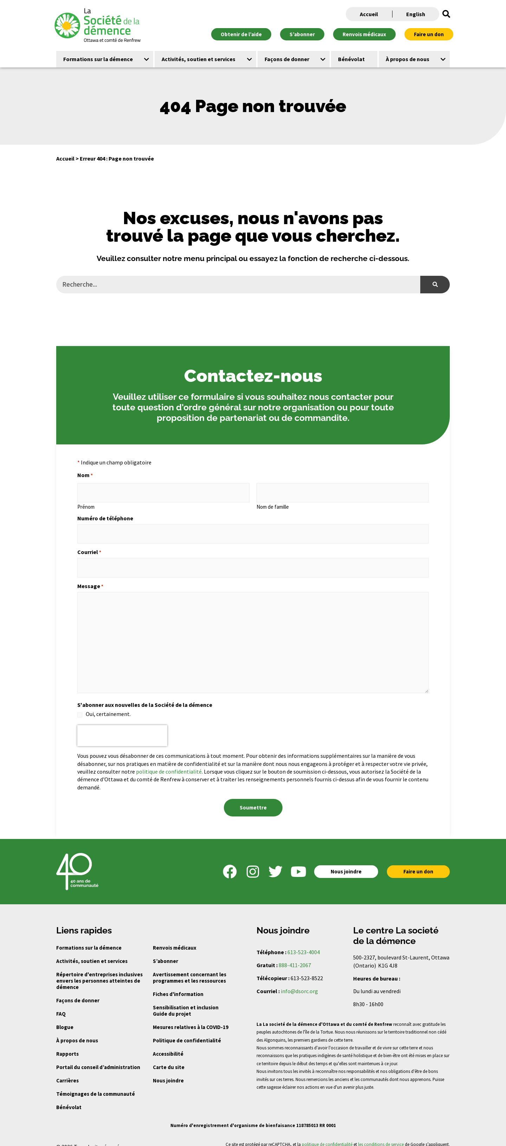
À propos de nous (77, 1031)
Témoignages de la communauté (95, 1084)
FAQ (61, 1004)
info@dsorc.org (299, 981)
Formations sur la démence (89, 938)
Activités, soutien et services (92, 952)
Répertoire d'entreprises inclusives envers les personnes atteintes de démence (99, 971)
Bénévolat (69, 1098)
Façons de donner (77, 991)
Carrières (67, 1071)
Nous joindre (168, 1071)
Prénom (86, 504)
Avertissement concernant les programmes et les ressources (189, 968)
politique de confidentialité (169, 764)
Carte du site (168, 1058)
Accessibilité (168, 1044)
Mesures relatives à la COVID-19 (190, 1018)
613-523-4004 (303, 942)
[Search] (435, 284)
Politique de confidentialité (187, 1031)
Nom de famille (273, 504)
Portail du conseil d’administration (98, 1058)
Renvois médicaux (174, 938)
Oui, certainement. (108, 707)
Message (90, 579)
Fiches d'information (178, 985)
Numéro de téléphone (105, 516)
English (415, 14)
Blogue (64, 1018)
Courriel (89, 547)
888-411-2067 (295, 955)
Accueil (369, 14)
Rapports (67, 1044)
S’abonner (165, 952)
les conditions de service (381, 1135)
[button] (446, 14)
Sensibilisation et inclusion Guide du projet (186, 1001)
